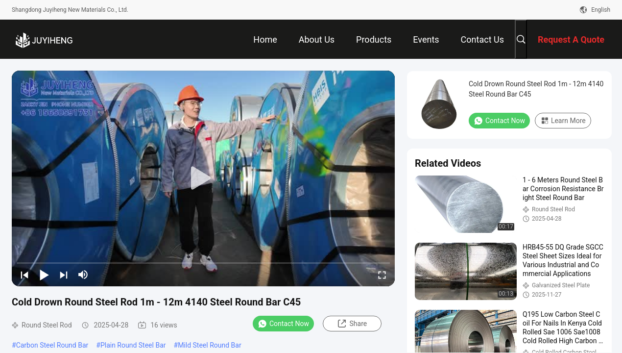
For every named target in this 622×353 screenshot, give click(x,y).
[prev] (24, 274)
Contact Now (283, 323)
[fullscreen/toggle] (382, 274)
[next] (63, 274)
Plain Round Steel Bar (133, 345)
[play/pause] (44, 274)
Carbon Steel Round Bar (52, 345)
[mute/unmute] (83, 274)
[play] (203, 178)
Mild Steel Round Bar (209, 345)
